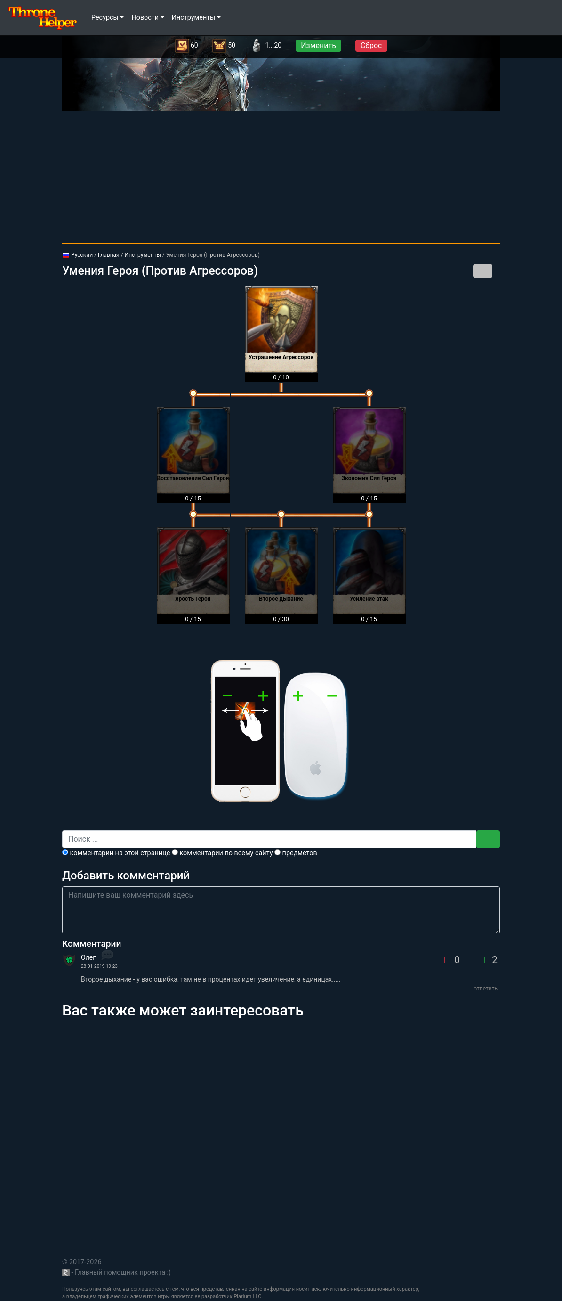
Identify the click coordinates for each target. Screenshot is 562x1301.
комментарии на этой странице (116, 853)
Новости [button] (145, 18)
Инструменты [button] (194, 18)
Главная (109, 255)
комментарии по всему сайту (222, 853)
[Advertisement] (281, 177)
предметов (295, 853)
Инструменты (143, 255)
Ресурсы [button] (105, 18)
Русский (77, 255)
